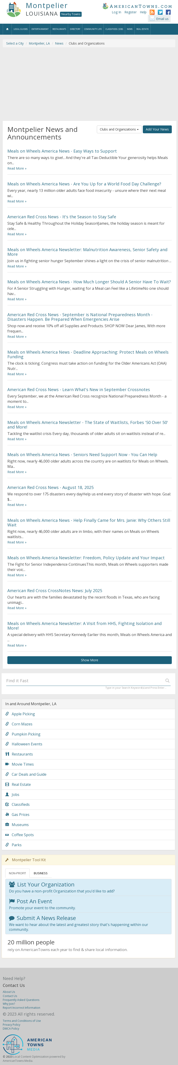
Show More (89, 660)
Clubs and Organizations (119, 129)
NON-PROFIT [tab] (17, 873)
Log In (116, 12)
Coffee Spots (19, 834)
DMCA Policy (11, 1029)
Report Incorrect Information (21, 1008)
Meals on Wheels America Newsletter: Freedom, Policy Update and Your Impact (86, 557)
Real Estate (18, 784)
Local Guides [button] (21, 29)
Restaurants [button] (59, 29)
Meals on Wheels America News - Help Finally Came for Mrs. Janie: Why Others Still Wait (88, 522)
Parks (13, 844)
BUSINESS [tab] (41, 873)
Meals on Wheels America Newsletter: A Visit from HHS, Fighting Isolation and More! (84, 626)
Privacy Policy (11, 1025)
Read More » (16, 168)
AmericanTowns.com (137, 6)
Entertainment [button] (40, 29)
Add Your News (157, 129)
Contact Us (14, 985)
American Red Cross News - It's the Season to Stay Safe (61, 216)
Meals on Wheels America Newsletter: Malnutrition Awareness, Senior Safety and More (87, 252)
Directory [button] (75, 29)
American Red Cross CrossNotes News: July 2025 (54, 590)
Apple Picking (20, 713)
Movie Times (19, 764)
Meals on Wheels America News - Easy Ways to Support (62, 151)
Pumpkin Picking (22, 734)
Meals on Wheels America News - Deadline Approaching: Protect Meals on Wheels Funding (88, 354)
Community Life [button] (93, 29)
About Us (9, 992)
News (59, 43)
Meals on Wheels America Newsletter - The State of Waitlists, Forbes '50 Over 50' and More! (87, 425)
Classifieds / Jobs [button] (114, 29)
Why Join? (9, 1004)
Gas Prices (17, 814)
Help (143, 12)
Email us (162, 19)
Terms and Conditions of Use (22, 1021)
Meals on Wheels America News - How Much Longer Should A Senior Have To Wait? (89, 281)
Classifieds (17, 804)
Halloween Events (23, 744)
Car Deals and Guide (25, 774)
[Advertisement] (89, 84)
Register (130, 12)
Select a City (15, 43)
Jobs (12, 794)
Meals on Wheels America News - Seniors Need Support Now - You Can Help (82, 454)
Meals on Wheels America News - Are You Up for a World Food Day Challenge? (84, 184)
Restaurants (19, 754)
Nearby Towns (70, 14)
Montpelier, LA (39, 43)
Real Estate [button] (142, 29)
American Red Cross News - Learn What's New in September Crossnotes (78, 389)
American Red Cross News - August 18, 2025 (50, 487)
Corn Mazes (18, 724)
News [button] (129, 29)
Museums (17, 824)
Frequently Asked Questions (21, 1000)
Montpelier (47, 5)
